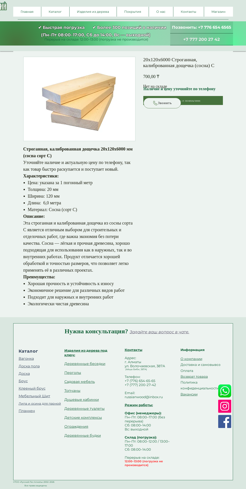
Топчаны (72, 391)
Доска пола (29, 366)
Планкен (27, 411)
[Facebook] (224, 421)
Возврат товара (194, 376)
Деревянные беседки (84, 364)
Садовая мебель (79, 382)
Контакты (133, 350)
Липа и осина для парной (40, 404)
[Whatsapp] (224, 390)
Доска (24, 373)
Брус (23, 381)
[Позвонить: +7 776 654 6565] (201, 27)
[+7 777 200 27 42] (201, 39)
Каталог (28, 351)
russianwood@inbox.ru (144, 397)
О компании (191, 359)
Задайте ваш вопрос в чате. (159, 332)
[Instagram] (224, 406)
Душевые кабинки (81, 399)
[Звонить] (162, 103)
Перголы (72, 373)
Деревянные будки (82, 435)
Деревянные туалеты (84, 408)
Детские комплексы (83, 417)
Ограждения (76, 426)
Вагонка (26, 358)
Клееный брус (32, 388)
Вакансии (189, 394)
